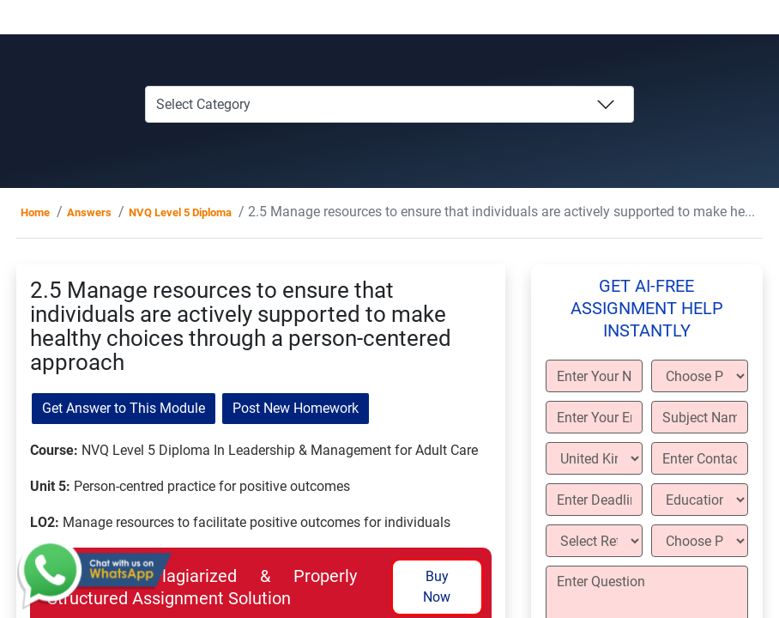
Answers (89, 212)
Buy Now (436, 586)
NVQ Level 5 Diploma (180, 212)
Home (35, 212)
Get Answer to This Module (123, 408)
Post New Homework (295, 408)
